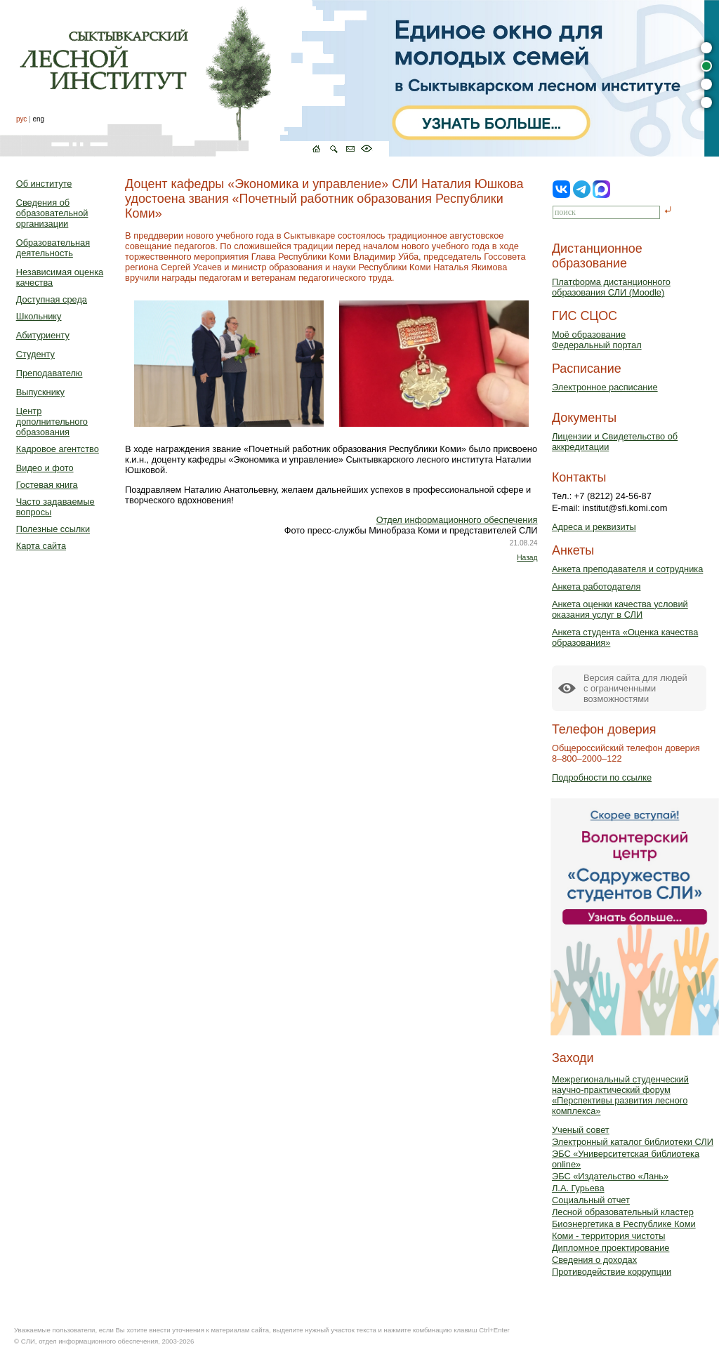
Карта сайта (41, 546)
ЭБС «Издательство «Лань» (610, 1176)
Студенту (35, 354)
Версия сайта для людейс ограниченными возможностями (635, 688)
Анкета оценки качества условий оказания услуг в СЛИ (620, 609)
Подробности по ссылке (602, 777)
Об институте (44, 183)
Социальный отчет (591, 1200)
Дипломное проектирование (611, 1247)
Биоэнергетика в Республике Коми (624, 1224)
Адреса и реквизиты (594, 527)
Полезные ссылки (53, 529)
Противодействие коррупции (611, 1271)
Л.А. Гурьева (578, 1188)
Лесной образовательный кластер (623, 1212)
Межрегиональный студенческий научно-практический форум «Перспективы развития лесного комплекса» (620, 1095)
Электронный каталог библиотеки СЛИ (632, 1141)
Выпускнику (40, 392)
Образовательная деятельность (53, 247)
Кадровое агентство (57, 449)
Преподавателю (49, 373)
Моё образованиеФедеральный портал (597, 339)
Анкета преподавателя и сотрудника (627, 569)
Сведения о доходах (594, 1259)
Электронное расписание (605, 387)
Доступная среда (51, 299)
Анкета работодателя (596, 586)
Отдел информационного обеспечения (457, 520)
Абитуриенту (43, 335)
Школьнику (39, 316)
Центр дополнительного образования (52, 421)
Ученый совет (580, 1130)
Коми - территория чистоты (609, 1236)
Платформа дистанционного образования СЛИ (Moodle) (611, 287)
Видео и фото (45, 468)
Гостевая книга (47, 484)
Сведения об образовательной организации (52, 213)
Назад (527, 558)
